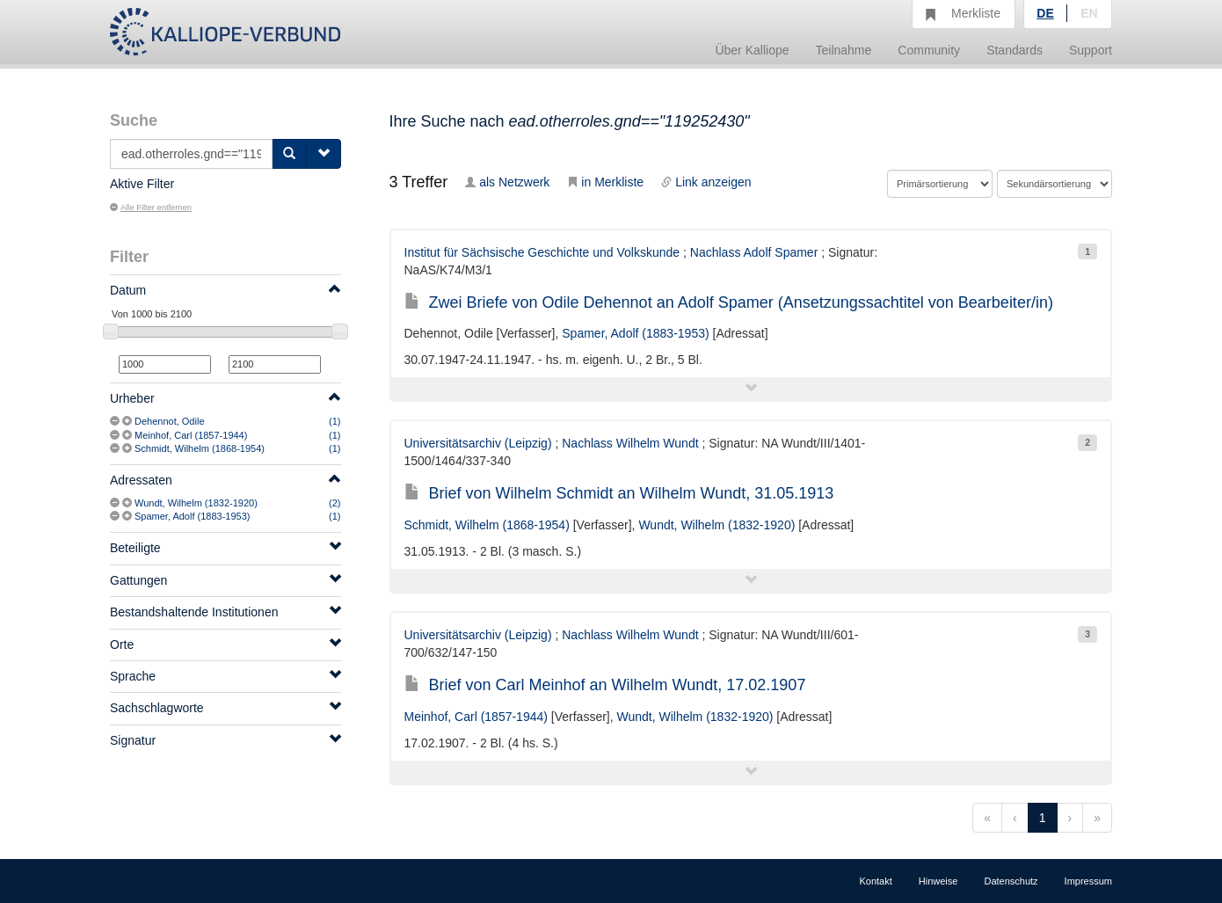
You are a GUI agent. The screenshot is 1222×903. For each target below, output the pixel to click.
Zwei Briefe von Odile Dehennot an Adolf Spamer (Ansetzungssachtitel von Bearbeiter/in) (728, 302)
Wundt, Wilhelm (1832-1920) (196, 503)
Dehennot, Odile (170, 421)
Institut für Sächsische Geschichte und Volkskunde (542, 252)
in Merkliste (605, 182)
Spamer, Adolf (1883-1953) (192, 516)
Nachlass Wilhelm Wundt (630, 443)
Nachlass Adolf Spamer (754, 252)
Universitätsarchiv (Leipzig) (478, 443)
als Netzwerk (507, 182)
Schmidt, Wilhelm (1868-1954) (200, 448)
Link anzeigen (706, 182)
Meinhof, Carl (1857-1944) (191, 435)
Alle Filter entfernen (151, 207)
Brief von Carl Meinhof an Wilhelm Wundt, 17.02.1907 (605, 685)
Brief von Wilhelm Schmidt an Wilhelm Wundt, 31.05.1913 (619, 493)
